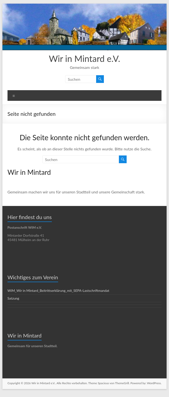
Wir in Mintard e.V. (84, 58)
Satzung (14, 298)
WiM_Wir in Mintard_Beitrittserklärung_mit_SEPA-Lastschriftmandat (58, 290)
